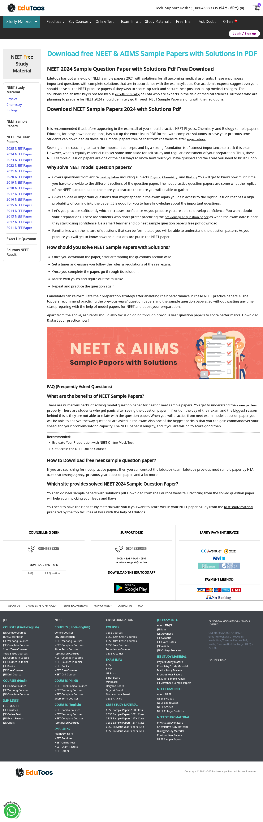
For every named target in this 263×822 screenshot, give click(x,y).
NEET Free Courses (66, 670)
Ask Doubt (207, 22)
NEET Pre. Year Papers (18, 139)
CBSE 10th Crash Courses (121, 641)
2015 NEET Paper (19, 205)
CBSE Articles (114, 698)
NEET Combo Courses (67, 710)
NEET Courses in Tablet (68, 662)
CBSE (109, 665)
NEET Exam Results (66, 746)
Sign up (250, 33)
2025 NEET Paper (19, 148)
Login (237, 33)
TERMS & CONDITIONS (78, 605)
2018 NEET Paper (19, 188)
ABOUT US (15, 605)
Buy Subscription (13, 636)
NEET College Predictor (170, 711)
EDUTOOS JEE (11, 705)
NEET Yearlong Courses (68, 641)
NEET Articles (165, 707)
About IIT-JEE (165, 625)
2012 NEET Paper (19, 222)
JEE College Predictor (169, 650)
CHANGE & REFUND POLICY (43, 605)
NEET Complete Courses (69, 645)
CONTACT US (130, 605)
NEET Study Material (16, 90)
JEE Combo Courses (14, 632)
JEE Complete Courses (16, 645)
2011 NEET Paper (19, 227)
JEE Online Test (12, 714)
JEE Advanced (165, 633)
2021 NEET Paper (19, 171)
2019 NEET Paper (19, 182)
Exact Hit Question (21, 239)
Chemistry (14, 104)
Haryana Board (115, 686)
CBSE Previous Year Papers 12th (125, 731)
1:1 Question (52, 573)
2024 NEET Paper (19, 154)
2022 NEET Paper (19, 165)
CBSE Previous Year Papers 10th (125, 726)
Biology (12, 110)
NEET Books (62, 666)
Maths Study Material (170, 670)
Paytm (219, 559)
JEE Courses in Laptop (16, 657)
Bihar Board (113, 677)
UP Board (111, 673)
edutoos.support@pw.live (131, 562)
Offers (228, 22)
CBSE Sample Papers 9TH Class (124, 710)
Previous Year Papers (169, 674)
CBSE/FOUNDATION (119, 619)
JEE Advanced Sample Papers (174, 682)
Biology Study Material (170, 731)
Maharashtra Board (118, 694)
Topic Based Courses (15, 653)
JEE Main (162, 629)
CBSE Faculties (115, 653)
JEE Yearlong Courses (15, 641)
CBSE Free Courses (117, 645)
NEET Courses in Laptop (69, 657)
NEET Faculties (63, 738)
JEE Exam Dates (166, 642)
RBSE (109, 669)
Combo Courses (64, 632)
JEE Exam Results (13, 718)
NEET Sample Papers (17, 124)
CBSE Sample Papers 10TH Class (125, 714)
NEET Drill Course (65, 674)
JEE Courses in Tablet (15, 662)
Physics (12, 99)
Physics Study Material (170, 662)
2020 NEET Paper (19, 177)
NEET (58, 619)
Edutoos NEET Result (18, 252)
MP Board (111, 681)
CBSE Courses (114, 632)
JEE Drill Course (12, 674)
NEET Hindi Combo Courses (71, 686)
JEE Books (9, 666)
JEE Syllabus (164, 637)
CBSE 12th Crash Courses (121, 636)
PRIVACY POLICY (107, 605)
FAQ (30, 573)
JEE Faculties (10, 710)
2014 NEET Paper (19, 211)
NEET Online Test (65, 742)
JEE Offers (9, 722)
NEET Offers (62, 750)
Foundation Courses (118, 649)
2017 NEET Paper (19, 194)
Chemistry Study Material (172, 666)
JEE (5, 619)
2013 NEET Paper (19, 216)
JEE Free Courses (13, 670)
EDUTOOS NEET (64, 734)
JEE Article (163, 646)
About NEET (164, 694)
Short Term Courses (15, 649)
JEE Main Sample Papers (171, 678)
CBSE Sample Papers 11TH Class (125, 718)
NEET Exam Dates (167, 702)
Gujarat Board (114, 690)
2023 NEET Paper (19, 160)
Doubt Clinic (217, 660)
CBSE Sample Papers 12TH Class (125, 722)
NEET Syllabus (165, 698)
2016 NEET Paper (19, 199)
